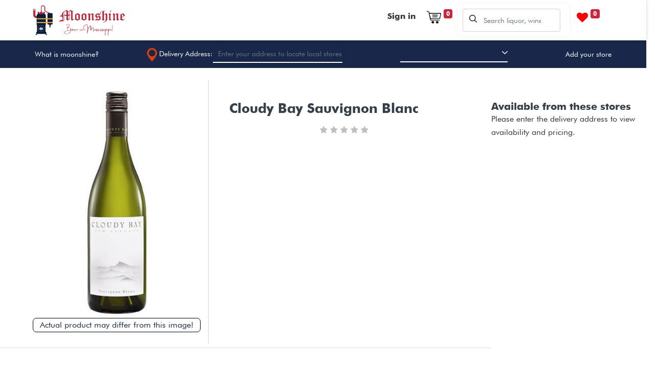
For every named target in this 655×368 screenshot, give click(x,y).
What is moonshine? (67, 54)
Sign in (401, 16)
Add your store (588, 54)
